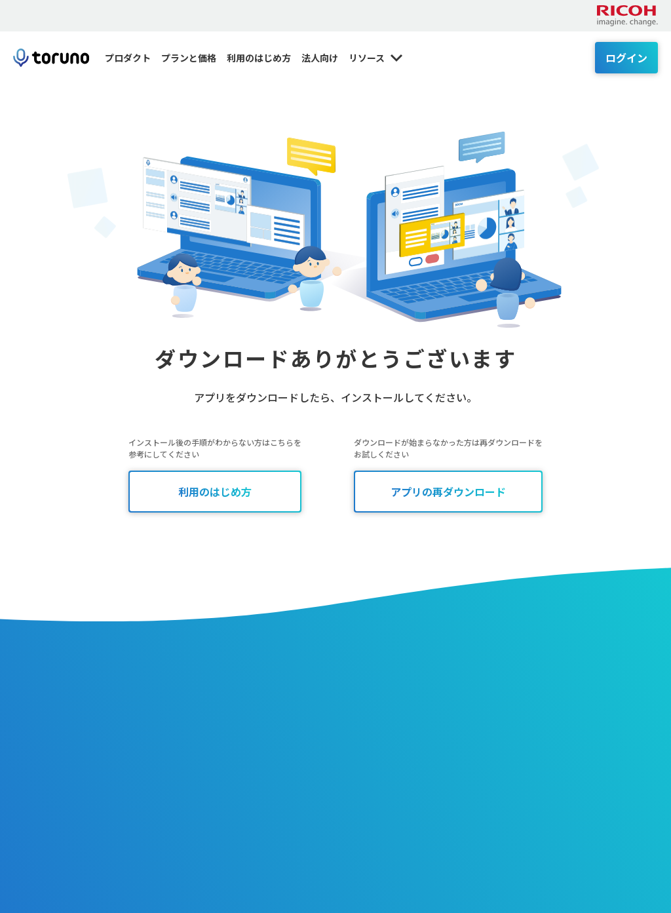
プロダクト (128, 57)
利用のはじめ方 (259, 57)
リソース (376, 57)
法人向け (319, 57)
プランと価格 (188, 57)
